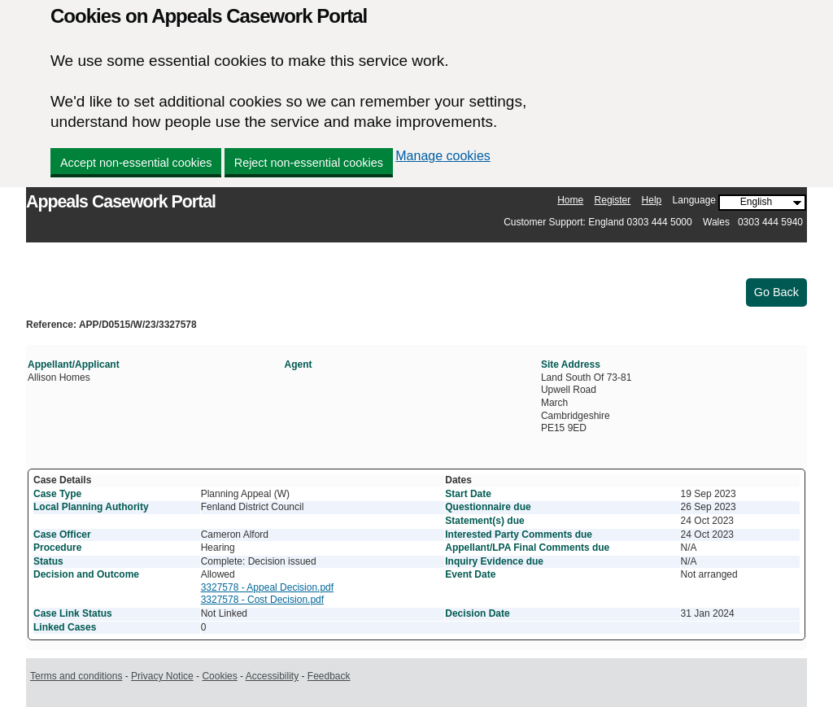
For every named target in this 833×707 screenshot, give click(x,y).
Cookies (219, 676)
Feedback (329, 676)
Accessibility (272, 676)
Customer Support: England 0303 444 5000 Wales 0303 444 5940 (653, 222)
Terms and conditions (76, 676)
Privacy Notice (162, 676)
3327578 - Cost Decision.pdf (262, 599)
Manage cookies (443, 156)
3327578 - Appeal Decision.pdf (267, 587)
